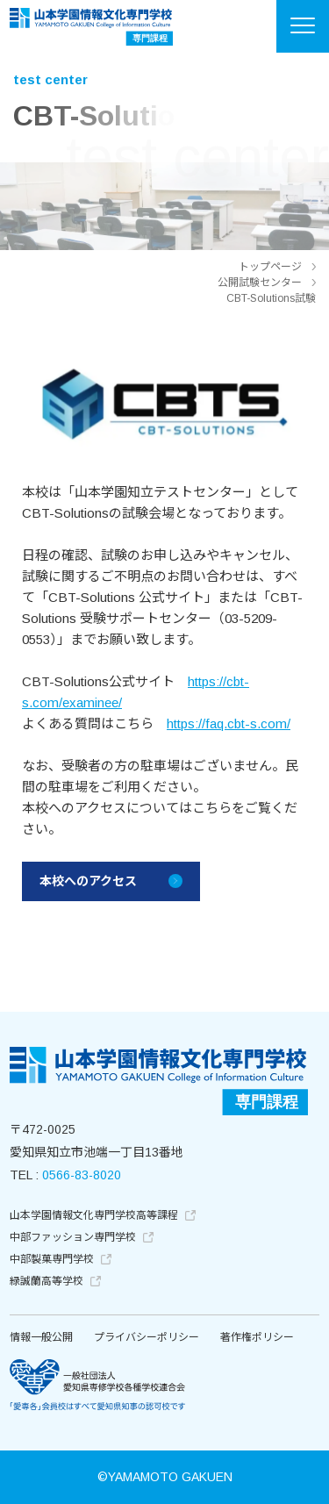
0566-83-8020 (81, 1175)
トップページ (270, 267)
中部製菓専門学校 (60, 1259)
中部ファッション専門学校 (82, 1237)
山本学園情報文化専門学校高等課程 (103, 1215)
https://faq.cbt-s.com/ (228, 723)
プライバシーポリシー (146, 1337)
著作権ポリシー (257, 1337)
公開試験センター (260, 282)
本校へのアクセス (88, 881)
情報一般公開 (41, 1337)
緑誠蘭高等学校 (55, 1281)
